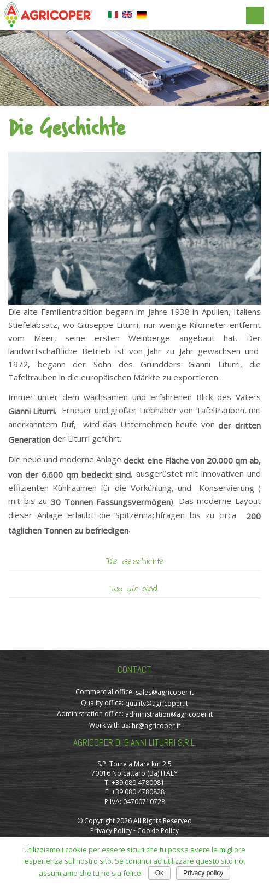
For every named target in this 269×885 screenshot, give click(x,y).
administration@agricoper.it (169, 714)
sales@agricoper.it (165, 692)
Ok (159, 873)
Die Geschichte (135, 562)
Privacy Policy (111, 830)
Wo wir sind (135, 589)
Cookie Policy (158, 830)
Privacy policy (203, 873)
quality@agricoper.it (156, 703)
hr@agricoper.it (156, 725)
